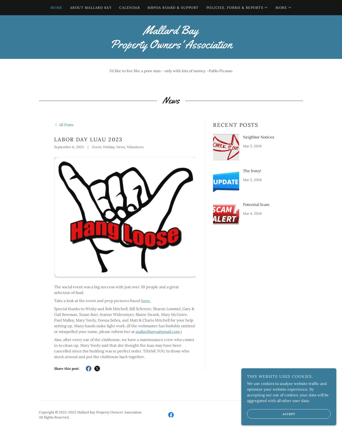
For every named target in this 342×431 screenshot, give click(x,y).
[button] (237, 7)
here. (146, 300)
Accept (271, 414)
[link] (171, 46)
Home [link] (56, 7)
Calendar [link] (129, 7)
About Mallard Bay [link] (91, 7)
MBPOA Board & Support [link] (173, 7)
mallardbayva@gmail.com (158, 331)
